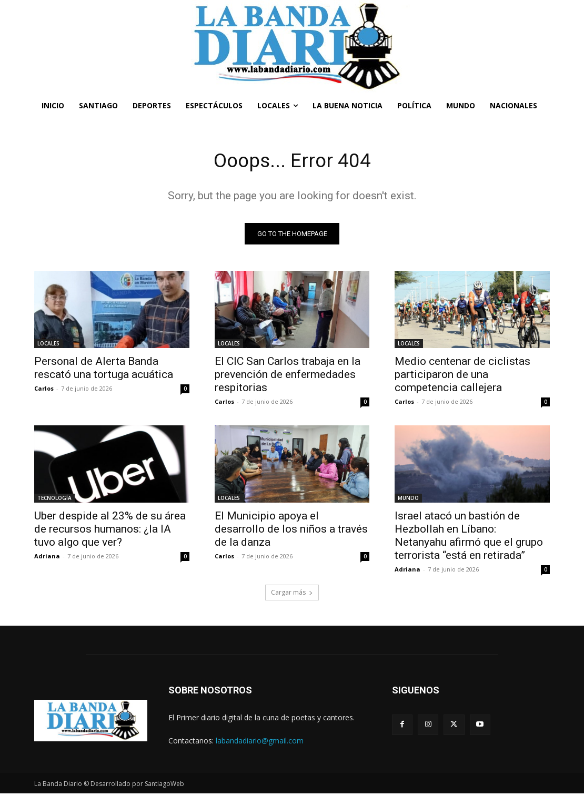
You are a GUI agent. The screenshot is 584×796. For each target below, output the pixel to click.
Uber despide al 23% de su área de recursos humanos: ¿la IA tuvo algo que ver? (110, 531)
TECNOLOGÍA (54, 500)
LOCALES (48, 345)
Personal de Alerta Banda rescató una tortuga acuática (103, 370)
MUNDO (408, 500)
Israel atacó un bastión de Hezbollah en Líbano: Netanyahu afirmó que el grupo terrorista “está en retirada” (469, 538)
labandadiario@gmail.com (260, 743)
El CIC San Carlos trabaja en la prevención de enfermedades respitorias (287, 376)
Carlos (44, 390)
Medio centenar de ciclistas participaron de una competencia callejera (462, 376)
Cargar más (292, 594)
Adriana (47, 559)
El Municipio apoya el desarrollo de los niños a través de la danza (291, 531)
